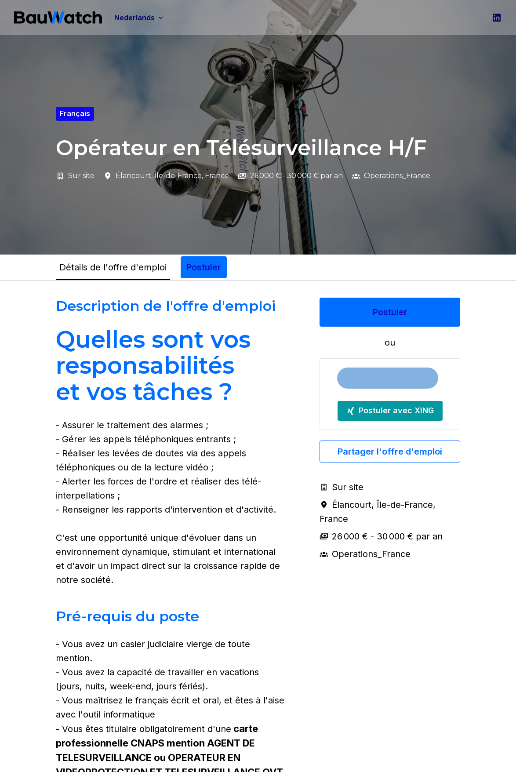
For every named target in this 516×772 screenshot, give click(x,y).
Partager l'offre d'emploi (390, 451)
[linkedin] (496, 17)
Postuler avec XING (390, 410)
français (75, 113)
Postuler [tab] (203, 267)
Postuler (390, 312)
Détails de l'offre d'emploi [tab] (113, 267)
